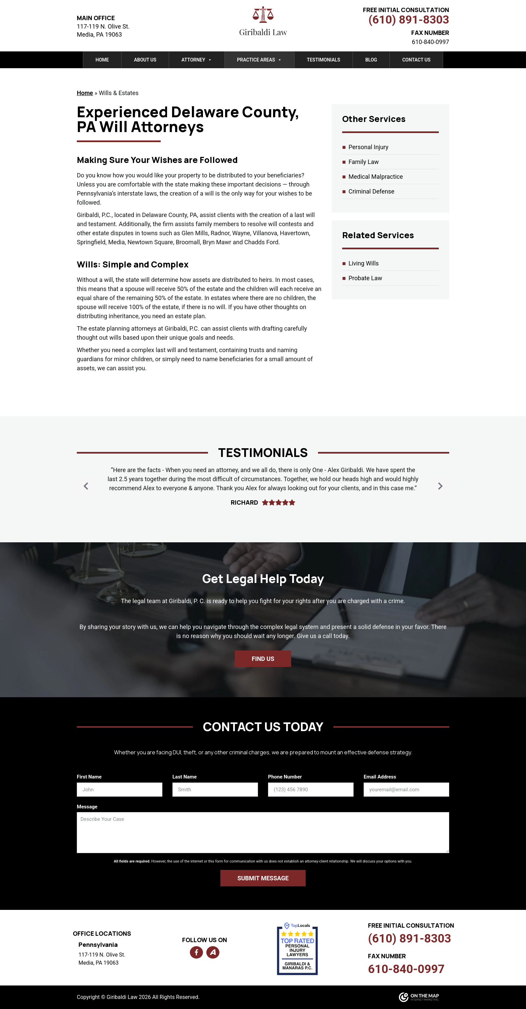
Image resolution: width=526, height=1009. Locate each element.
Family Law (364, 161)
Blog (371, 59)
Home (102, 59)
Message (87, 807)
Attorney (196, 59)
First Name (89, 777)
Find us (263, 658)
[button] (440, 486)
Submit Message (263, 878)
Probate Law (365, 278)
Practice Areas (259, 59)
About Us (145, 59)
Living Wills (364, 263)
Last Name (184, 777)
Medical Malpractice (376, 176)
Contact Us (416, 59)
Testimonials (323, 59)
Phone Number (285, 777)
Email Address (380, 777)
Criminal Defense (371, 191)
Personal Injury (368, 147)
